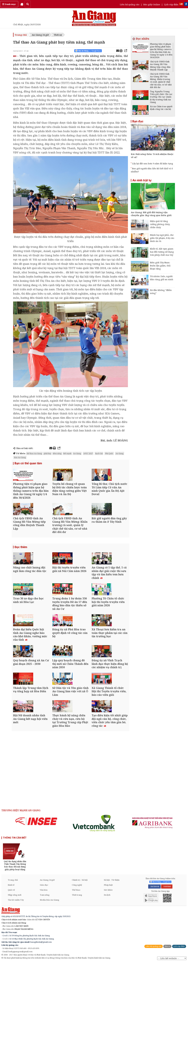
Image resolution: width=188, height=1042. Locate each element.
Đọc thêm (21, 567)
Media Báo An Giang (49, 979)
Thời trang (77, 974)
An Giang (77, 453)
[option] (36, 900)
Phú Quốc (109, 453)
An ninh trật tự (141, 180)
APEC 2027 (88, 453)
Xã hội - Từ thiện (111, 959)
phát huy (47, 453)
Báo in (167, 1025)
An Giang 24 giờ (40, 34)
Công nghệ (77, 964)
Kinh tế (11, 964)
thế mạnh (67, 453)
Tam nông (44, 974)
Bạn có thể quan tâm (28, 463)
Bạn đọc (137, 121)
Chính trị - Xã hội (80, 959)
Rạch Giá (99, 453)
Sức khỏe (108, 969)
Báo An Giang (20, 457)
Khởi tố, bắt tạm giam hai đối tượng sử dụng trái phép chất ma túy (162, 251)
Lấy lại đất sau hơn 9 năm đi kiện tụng (152, 163)
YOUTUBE (167, 966)
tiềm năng (57, 453)
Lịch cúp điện (171, 4)
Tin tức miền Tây (16, 979)
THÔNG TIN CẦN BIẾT (15, 916)
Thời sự (58, 34)
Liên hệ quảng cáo (129, 4)
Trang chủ (21, 34)
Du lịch (107, 974)
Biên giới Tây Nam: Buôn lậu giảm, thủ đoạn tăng (160, 265)
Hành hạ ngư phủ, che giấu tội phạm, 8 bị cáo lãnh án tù (162, 237)
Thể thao (76, 969)
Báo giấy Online (151, 4)
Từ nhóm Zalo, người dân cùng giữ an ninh (161, 278)
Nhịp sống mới (14, 974)
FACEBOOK (154, 966)
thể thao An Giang (34, 453)
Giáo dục (44, 964)
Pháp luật (108, 964)
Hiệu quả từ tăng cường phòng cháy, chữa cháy (160, 224)
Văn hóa (43, 969)
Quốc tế (11, 969)
